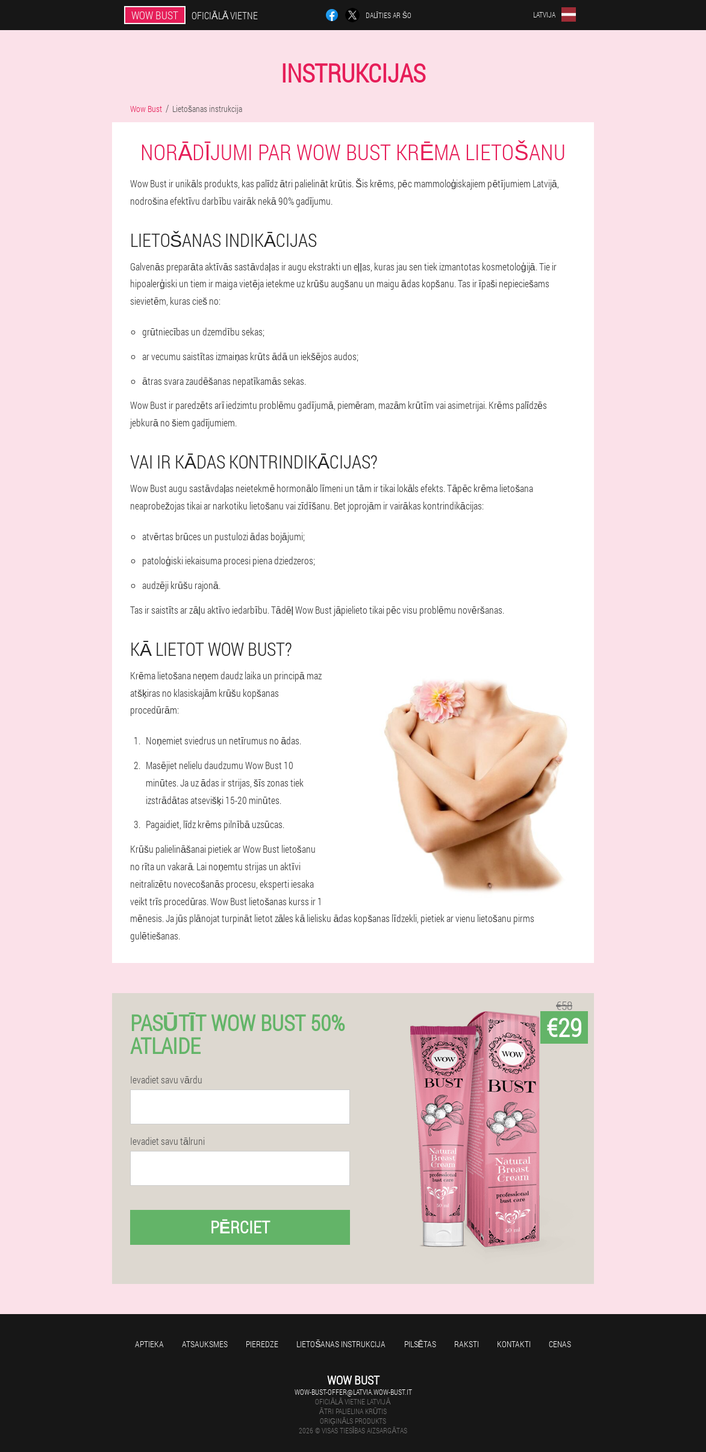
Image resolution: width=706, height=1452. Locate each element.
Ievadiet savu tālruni (167, 1141)
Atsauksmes (205, 1344)
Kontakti (514, 1344)
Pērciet (240, 1227)
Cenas (560, 1344)
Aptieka (149, 1344)
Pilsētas (420, 1344)
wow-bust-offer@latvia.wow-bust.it (353, 1392)
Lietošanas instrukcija (341, 1344)
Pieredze (262, 1344)
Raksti (466, 1344)
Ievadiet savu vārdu (166, 1080)
